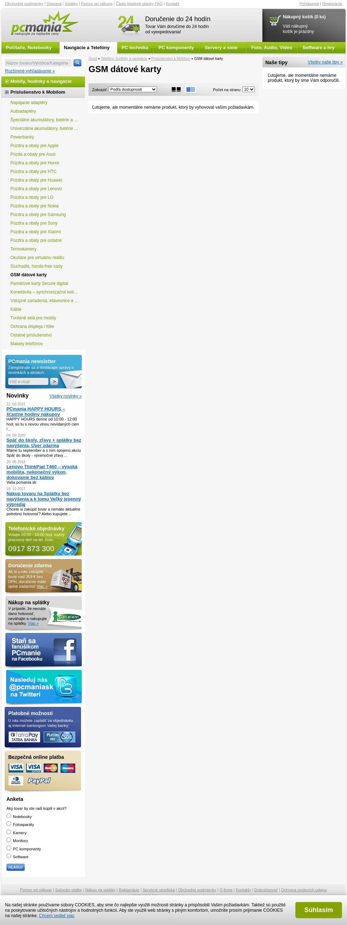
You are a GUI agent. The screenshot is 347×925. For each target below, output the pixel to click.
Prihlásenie (309, 3)
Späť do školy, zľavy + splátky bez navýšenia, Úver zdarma (43, 442)
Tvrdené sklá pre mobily (33, 317)
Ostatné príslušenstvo (31, 335)
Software (17, 857)
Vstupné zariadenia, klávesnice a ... (44, 300)
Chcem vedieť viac (57, 915)
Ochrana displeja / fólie (32, 326)
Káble (16, 309)
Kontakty (243, 890)
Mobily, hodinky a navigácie (41, 81)
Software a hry (319, 47)
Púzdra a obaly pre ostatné (36, 240)
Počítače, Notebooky (29, 47)
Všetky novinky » (65, 396)
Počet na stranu (227, 90)
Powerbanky (22, 137)
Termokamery (23, 249)
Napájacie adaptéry (28, 102)
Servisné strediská (159, 890)
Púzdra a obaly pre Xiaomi (35, 231)
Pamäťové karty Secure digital (39, 283)
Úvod (93, 59)
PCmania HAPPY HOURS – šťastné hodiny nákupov (35, 411)
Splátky (71, 3)
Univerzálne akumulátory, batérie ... (44, 128)
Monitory (17, 841)
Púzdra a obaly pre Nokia (34, 205)
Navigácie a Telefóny (87, 47)
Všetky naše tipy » (325, 62)
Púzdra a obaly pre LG (31, 197)
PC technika (135, 47)
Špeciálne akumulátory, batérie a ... (43, 119)
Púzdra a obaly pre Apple (34, 145)
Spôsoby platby (68, 890)
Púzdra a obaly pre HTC (33, 171)
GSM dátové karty (28, 274)
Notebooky (19, 816)
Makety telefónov (26, 343)
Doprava (54, 3)
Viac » (42, 586)
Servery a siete (221, 47)
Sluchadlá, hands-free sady (36, 266)
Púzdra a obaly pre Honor (35, 162)
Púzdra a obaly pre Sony (33, 223)
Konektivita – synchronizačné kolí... (43, 292)
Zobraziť (99, 90)
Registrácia (332, 3)
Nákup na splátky (100, 890)
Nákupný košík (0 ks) (304, 16)
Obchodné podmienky (24, 3)
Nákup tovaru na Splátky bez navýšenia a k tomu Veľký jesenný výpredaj (43, 499)
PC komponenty (176, 47)
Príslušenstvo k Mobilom (170, 59)
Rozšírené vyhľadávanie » (30, 71)
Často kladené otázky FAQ (139, 3)
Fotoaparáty (20, 824)
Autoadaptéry (23, 111)
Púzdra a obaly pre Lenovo (36, 188)
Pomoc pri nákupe (97, 3)
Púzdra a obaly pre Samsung (38, 214)
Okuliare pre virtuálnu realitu (37, 257)
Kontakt (172, 3)
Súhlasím (318, 910)
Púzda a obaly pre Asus (33, 154)
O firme (226, 890)
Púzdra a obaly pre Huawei (36, 180)
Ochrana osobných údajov (304, 890)
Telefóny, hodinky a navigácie (124, 59)
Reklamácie (129, 890)
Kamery (16, 833)
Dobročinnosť (266, 890)
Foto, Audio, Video (271, 47)
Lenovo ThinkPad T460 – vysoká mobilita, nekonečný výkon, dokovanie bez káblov (41, 472)
